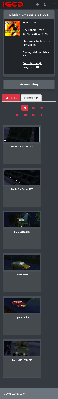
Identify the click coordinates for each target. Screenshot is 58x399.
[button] (38, 4)
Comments (31, 98)
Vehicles (11, 98)
